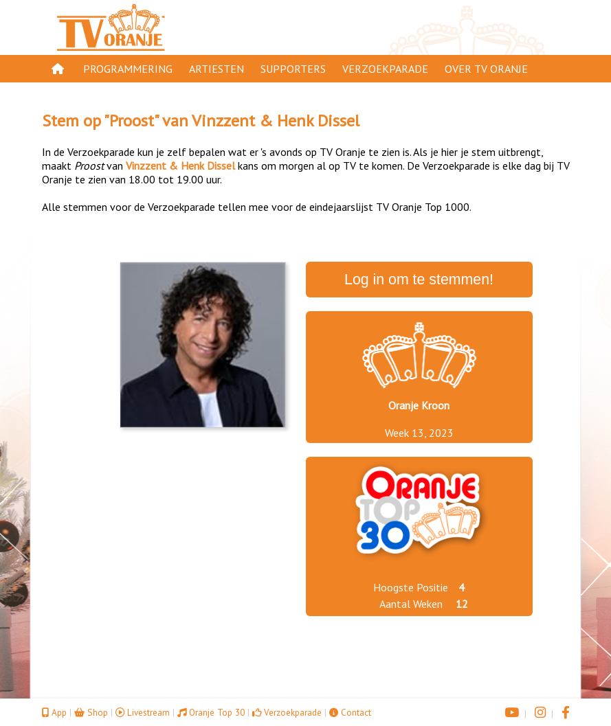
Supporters (293, 69)
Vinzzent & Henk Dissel (275, 120)
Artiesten (216, 69)
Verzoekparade (385, 69)
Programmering (128, 69)
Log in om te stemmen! (418, 279)
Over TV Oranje (486, 69)
